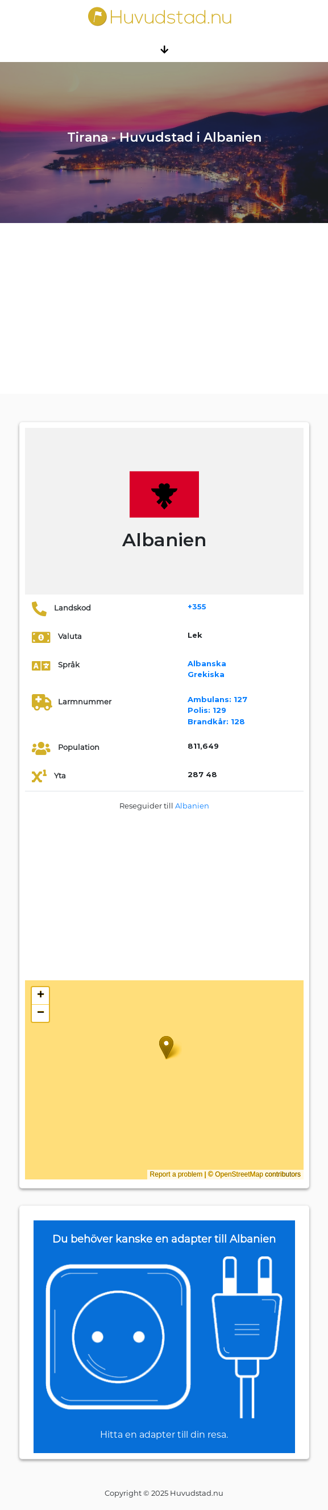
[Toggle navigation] (164, 48)
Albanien (192, 805)
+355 (197, 606)
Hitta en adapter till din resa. (164, 1434)
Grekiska (206, 674)
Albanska (207, 663)
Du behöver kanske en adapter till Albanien (164, 1239)
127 (217, 699)
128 (216, 721)
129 (207, 710)
